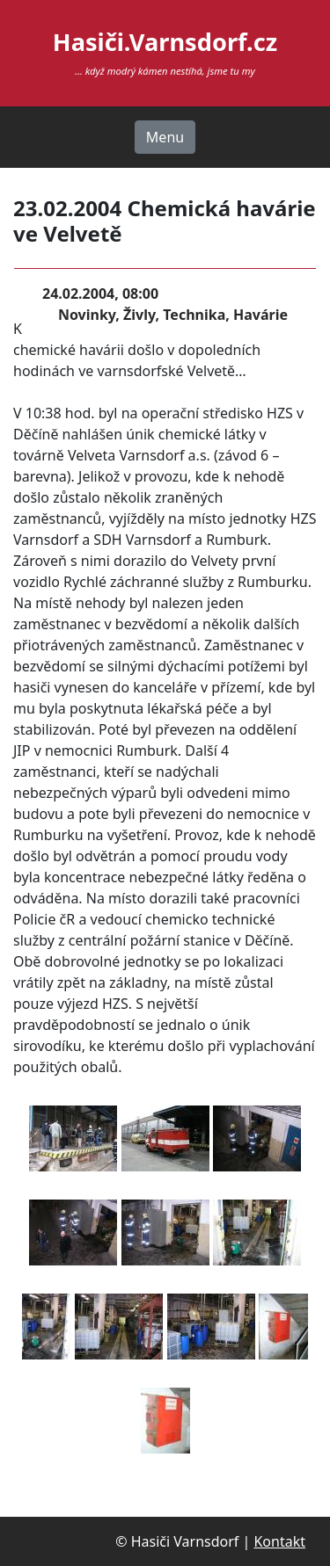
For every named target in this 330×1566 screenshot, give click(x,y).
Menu (165, 137)
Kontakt (279, 1541)
